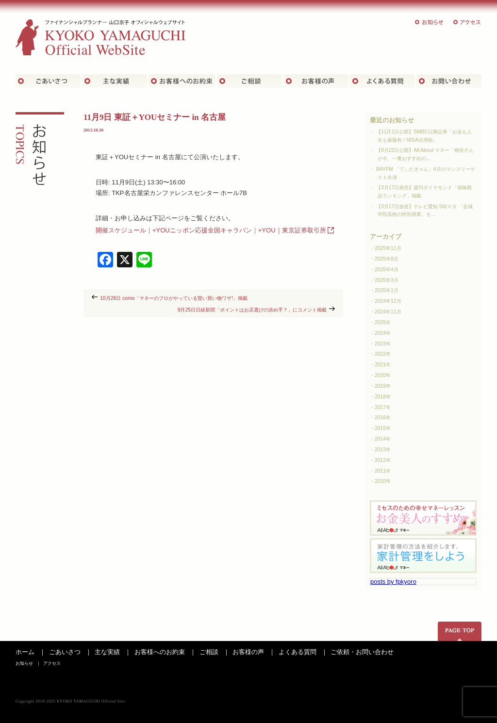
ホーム (25, 652)
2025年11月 (388, 248)
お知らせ (429, 22)
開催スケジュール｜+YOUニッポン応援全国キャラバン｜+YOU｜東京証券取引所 (211, 230)
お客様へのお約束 (159, 652)
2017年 (383, 407)
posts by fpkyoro (393, 581)
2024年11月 (388, 311)
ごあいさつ (48, 81)
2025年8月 (386, 259)
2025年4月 (386, 269)
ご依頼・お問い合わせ (362, 652)
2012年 (383, 460)
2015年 (383, 428)
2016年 (383, 417)
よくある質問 (382, 81)
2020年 (383, 375)
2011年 (383, 471)
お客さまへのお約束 (182, 81)
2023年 (383, 343)
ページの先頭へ (459, 631)
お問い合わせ (448, 81)
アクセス (467, 22)
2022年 (383, 354)
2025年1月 (386, 290)
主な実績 (114, 81)
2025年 (383, 322)
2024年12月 (388, 301)
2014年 (383, 439)
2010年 (383, 481)
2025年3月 (386, 280)
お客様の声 (315, 81)
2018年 (383, 396)
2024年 (383, 333)
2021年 (383, 364)
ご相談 (249, 81)
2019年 (383, 386)
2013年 (383, 449)
